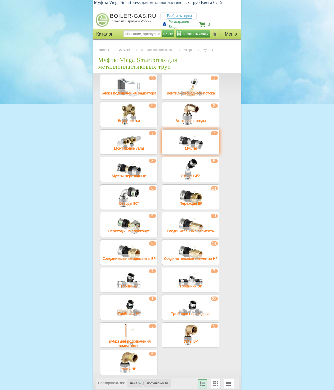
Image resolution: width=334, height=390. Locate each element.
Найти (168, 34)
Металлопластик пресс (157, 50)
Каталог (103, 50)
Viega (188, 50)
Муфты (208, 50)
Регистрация (179, 22)
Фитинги (124, 50)
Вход (173, 27)
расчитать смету (195, 34)
